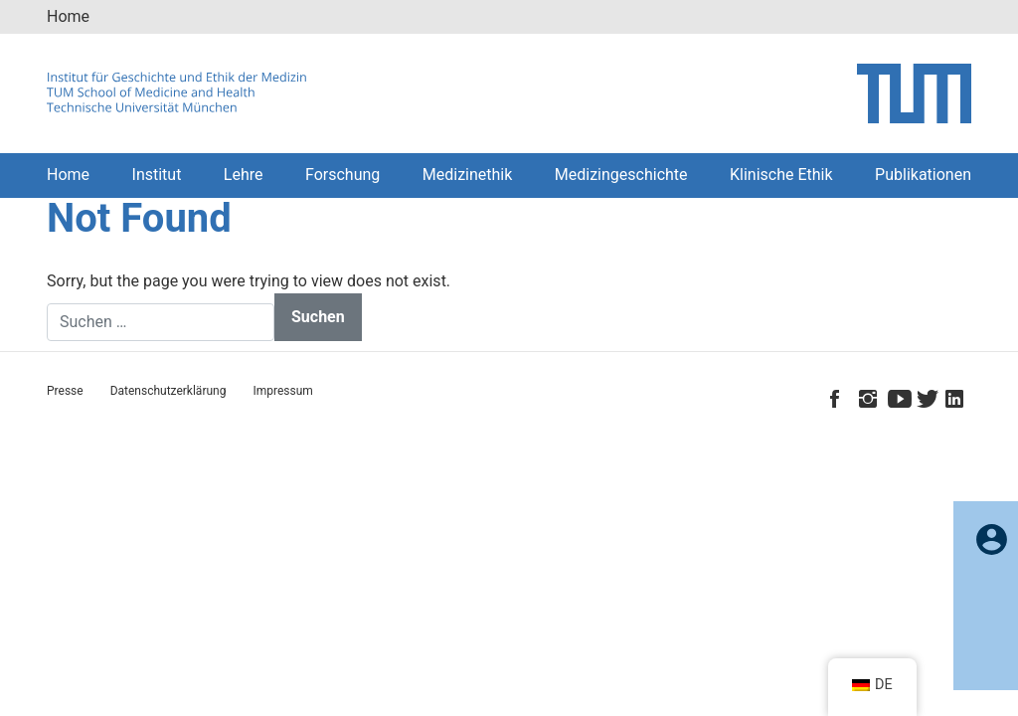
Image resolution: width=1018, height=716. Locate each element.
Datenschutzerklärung (168, 391)
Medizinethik (468, 174)
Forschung (342, 174)
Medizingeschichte (621, 174)
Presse (65, 391)
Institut (157, 174)
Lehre (243, 174)
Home (68, 16)
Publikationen (923, 174)
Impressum (282, 391)
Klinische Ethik (781, 174)
